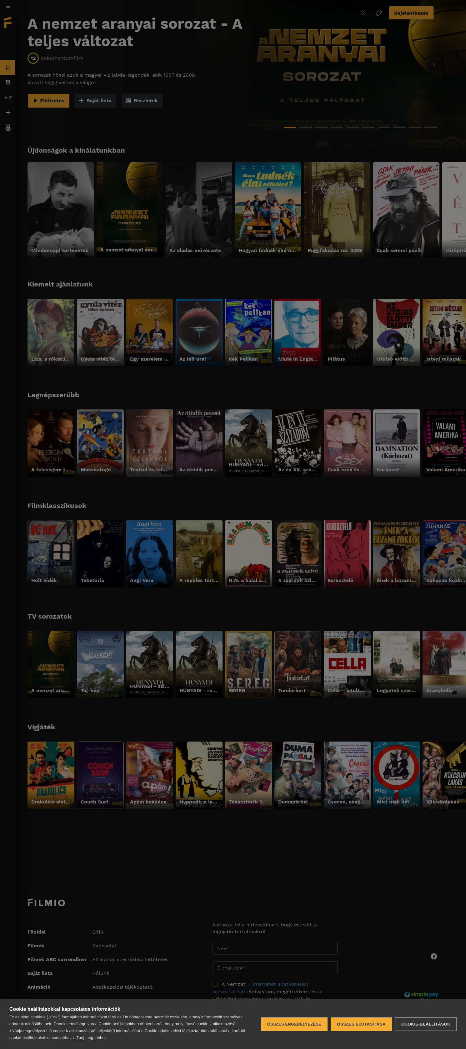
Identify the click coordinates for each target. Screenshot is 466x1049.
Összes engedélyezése (294, 1024)
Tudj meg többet (91, 1037)
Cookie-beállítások (425, 1024)
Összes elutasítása (361, 1024)
